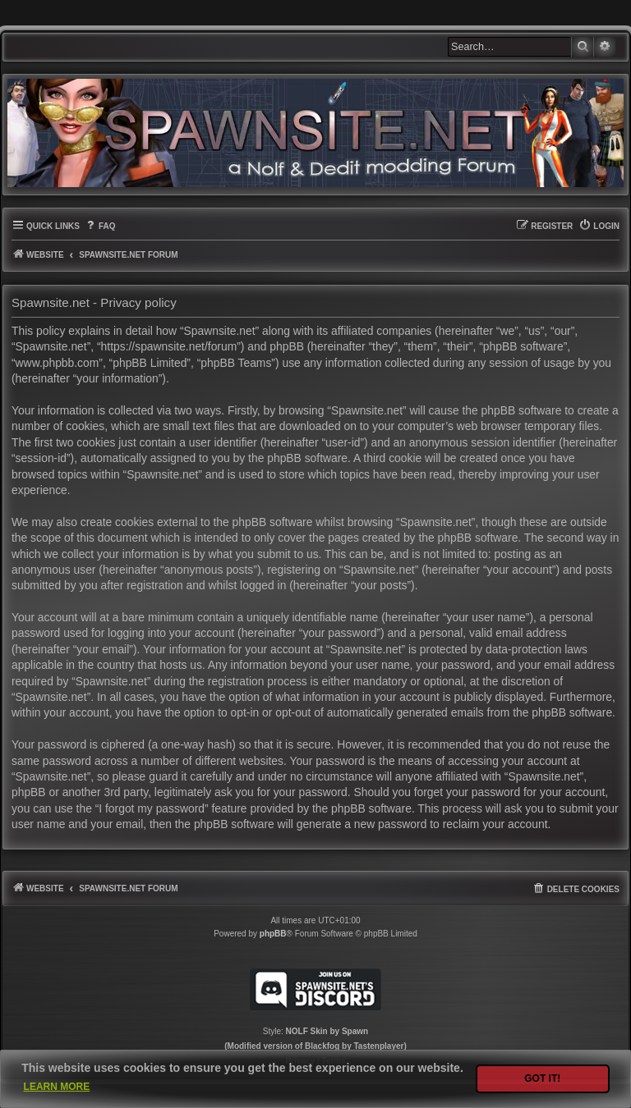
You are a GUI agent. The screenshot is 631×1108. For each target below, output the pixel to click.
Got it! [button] (542, 1078)
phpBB (273, 933)
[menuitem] (100, 226)
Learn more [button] (57, 1086)
